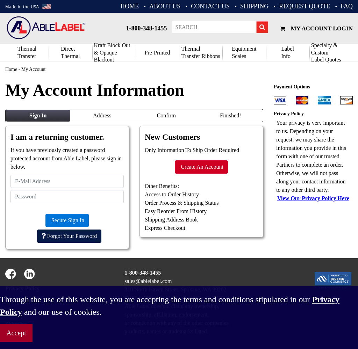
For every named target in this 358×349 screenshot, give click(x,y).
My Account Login (316, 28)
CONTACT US (210, 6)
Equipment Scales (244, 52)
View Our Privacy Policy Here (313, 198)
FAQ (347, 6)
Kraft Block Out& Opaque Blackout (112, 52)
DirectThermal (70, 52)
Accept (16, 333)
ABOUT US (164, 6)
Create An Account (201, 167)
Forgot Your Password (69, 236)
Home (11, 69)
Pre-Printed (157, 53)
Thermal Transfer (26, 52)
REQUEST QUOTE (304, 6)
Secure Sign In (67, 220)
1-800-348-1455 (146, 28)
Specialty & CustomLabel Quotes (326, 52)
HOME (129, 6)
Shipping (254, 6)
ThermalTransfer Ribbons (200, 52)
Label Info (287, 52)
